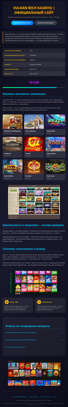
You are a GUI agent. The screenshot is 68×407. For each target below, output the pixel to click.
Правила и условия (33, 396)
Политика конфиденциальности (19, 396)
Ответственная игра (45, 396)
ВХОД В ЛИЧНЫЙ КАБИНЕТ (46, 23)
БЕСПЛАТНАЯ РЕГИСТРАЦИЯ (22, 23)
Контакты (54, 396)
